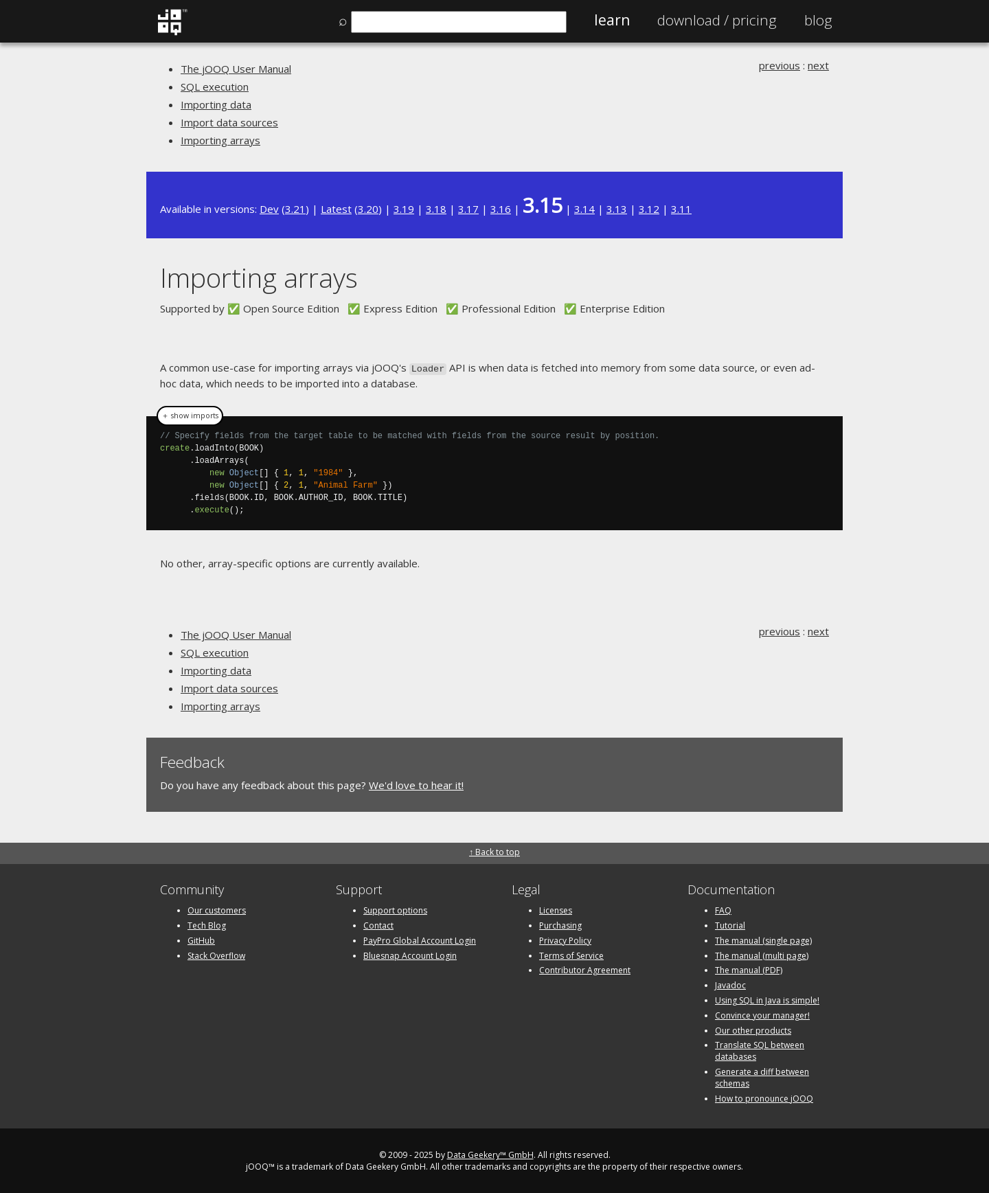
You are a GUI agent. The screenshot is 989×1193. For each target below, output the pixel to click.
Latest (336, 209)
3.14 (584, 209)
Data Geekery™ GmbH (490, 1153)
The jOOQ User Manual (236, 69)
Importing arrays (220, 140)
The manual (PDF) (748, 969)
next (818, 65)
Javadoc (730, 984)
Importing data (216, 104)
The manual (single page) (763, 939)
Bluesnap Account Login (410, 954)
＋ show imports (189, 415)
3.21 (295, 209)
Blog (818, 20)
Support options (395, 909)
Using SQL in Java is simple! (767, 999)
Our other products (753, 1029)
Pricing (717, 20)
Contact (378, 924)
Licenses (555, 909)
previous (779, 65)
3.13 (616, 209)
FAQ (723, 909)
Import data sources (229, 122)
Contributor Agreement (584, 969)
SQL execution (215, 86)
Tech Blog (206, 924)
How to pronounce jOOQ (764, 1097)
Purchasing (560, 924)
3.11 (681, 209)
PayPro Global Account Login (419, 939)
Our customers (216, 909)
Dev (269, 209)
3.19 (404, 209)
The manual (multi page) (761, 954)
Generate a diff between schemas (762, 1076)
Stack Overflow (216, 954)
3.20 (368, 209)
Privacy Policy (565, 939)
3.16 (500, 209)
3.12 (649, 209)
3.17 (468, 209)
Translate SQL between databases (759, 1049)
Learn (612, 20)
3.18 (436, 209)
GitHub (201, 939)
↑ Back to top (494, 850)
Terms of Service (571, 954)
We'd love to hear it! (416, 784)
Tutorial (730, 924)
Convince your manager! (762, 1014)
